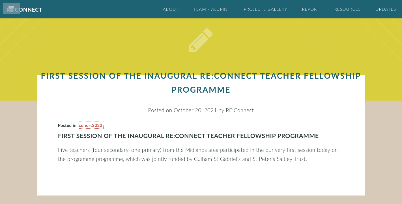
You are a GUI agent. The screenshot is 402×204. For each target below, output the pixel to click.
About (171, 9)
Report (310, 9)
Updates (386, 9)
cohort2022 (99, 125)
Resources (347, 9)
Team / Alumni (211, 9)
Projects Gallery (265, 9)
